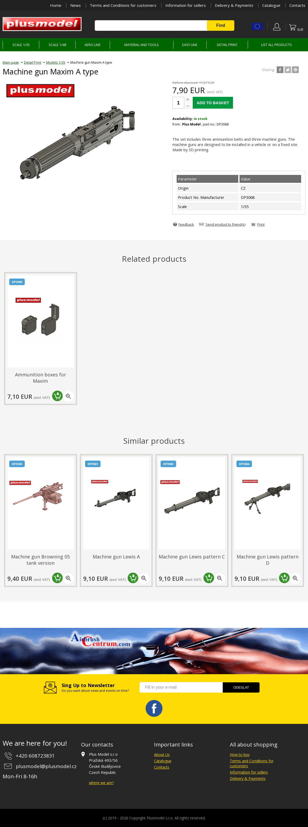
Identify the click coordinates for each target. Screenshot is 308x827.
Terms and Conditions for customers (123, 5)
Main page (11, 62)
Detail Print (32, 62)
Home (55, 5)
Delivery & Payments (234, 5)
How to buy (240, 754)
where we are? (101, 782)
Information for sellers (185, 5)
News (75, 5)
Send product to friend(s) (226, 224)
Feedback (186, 224)
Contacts (297, 5)
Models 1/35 (55, 62)
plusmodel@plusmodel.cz (46, 766)
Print (261, 224)
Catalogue (271, 5)
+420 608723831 (35, 755)
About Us (162, 754)
